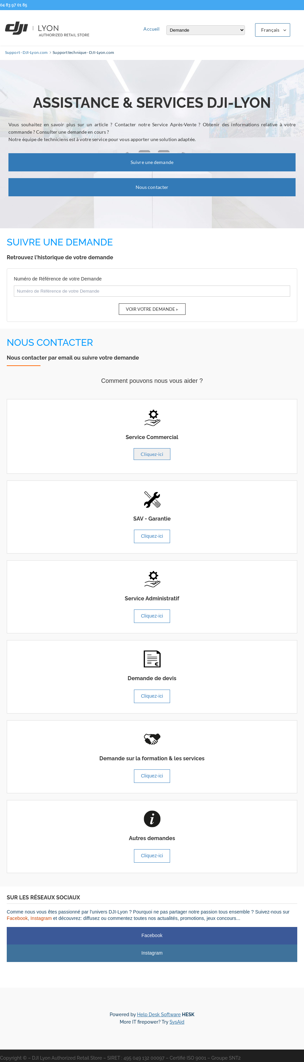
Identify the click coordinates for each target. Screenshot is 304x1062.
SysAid (176, 1022)
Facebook (17, 918)
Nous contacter (152, 187)
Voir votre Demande (150, 309)
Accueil (151, 29)
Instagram (41, 918)
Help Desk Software (159, 1014)
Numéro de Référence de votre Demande (58, 278)
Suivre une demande (152, 162)
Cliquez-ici (152, 454)
